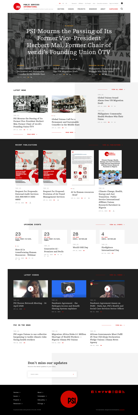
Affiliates (81, 3)
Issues (71, 9)
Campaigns (113, 9)
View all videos (116, 275)
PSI (54, 115)
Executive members (102, 3)
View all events (116, 224)
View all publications (111, 145)
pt (16, 259)
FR (63, 3)
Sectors (61, 9)
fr (73, 59)
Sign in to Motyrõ (113, 3)
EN (59, 3)
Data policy (41, 400)
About (103, 9)
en (70, 59)
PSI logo (41, 404)
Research (74, 3)
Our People (88, 3)
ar (85, 198)
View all (119, 325)
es (76, 59)
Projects (81, 9)
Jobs (94, 3)
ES (66, 3)
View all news (117, 89)
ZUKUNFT (122, 410)
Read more (31, 134)
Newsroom (93, 9)
